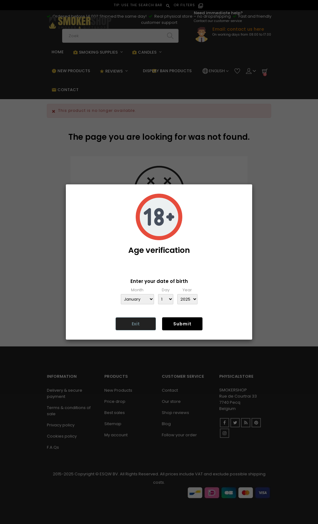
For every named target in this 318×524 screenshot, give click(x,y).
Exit (136, 324)
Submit (182, 324)
